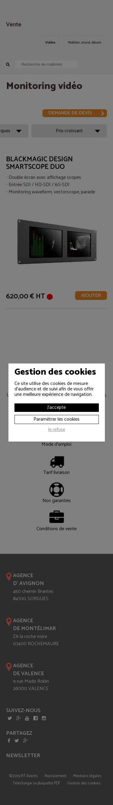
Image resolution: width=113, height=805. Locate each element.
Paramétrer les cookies (56, 419)
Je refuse (56, 430)
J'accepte (56, 407)
